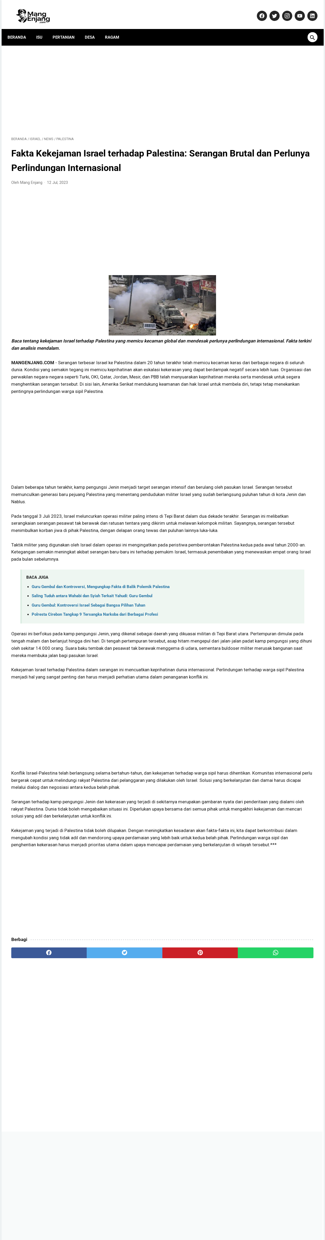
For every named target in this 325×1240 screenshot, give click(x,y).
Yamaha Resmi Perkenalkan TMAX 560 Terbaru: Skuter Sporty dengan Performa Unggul (274, 392)
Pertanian (67, 28)
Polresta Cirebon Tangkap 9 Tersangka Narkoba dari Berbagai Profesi (95, 659)
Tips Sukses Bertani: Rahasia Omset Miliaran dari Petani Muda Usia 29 (272, 365)
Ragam (116, 28)
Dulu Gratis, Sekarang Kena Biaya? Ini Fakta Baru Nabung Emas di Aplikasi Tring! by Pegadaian (273, 551)
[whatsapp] (188, 1041)
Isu (43, 28)
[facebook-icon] (258, 10)
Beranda (20, 28)
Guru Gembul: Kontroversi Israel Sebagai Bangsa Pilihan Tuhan (88, 650)
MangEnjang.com (171, 1231)
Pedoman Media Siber (133, 1219)
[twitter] (87, 1041)
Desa (93, 28)
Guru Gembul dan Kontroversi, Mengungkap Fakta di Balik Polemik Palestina (101, 631)
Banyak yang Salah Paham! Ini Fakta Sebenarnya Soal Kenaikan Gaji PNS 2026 (271, 524)
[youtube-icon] (295, 10)
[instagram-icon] (283, 10)
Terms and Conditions (233, 1219)
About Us (80, 1219)
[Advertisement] (112, 83)
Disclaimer (198, 1219)
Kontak (101, 1219)
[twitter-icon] (270, 10)
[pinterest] (138, 1041)
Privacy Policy (171, 1219)
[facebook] (36, 1041)
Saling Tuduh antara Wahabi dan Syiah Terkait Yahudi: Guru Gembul (92, 641)
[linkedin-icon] (308, 10)
